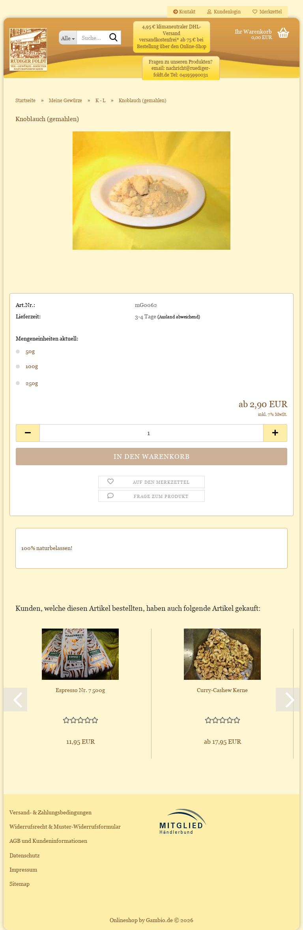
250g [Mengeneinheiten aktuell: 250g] (27, 383)
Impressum (23, 869)
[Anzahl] (151, 433)
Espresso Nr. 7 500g (80, 690)
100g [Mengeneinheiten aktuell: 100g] (27, 366)
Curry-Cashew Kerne (222, 690)
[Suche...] (68, 37)
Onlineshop (124, 920)
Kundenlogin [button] (224, 12)
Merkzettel (267, 12)
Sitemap (19, 883)
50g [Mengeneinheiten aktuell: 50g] (25, 351)
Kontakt (184, 12)
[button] (27, 433)
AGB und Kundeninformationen (48, 840)
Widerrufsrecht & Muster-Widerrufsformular (65, 826)
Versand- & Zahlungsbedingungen (50, 812)
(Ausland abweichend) (178, 317)
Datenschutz (24, 855)
